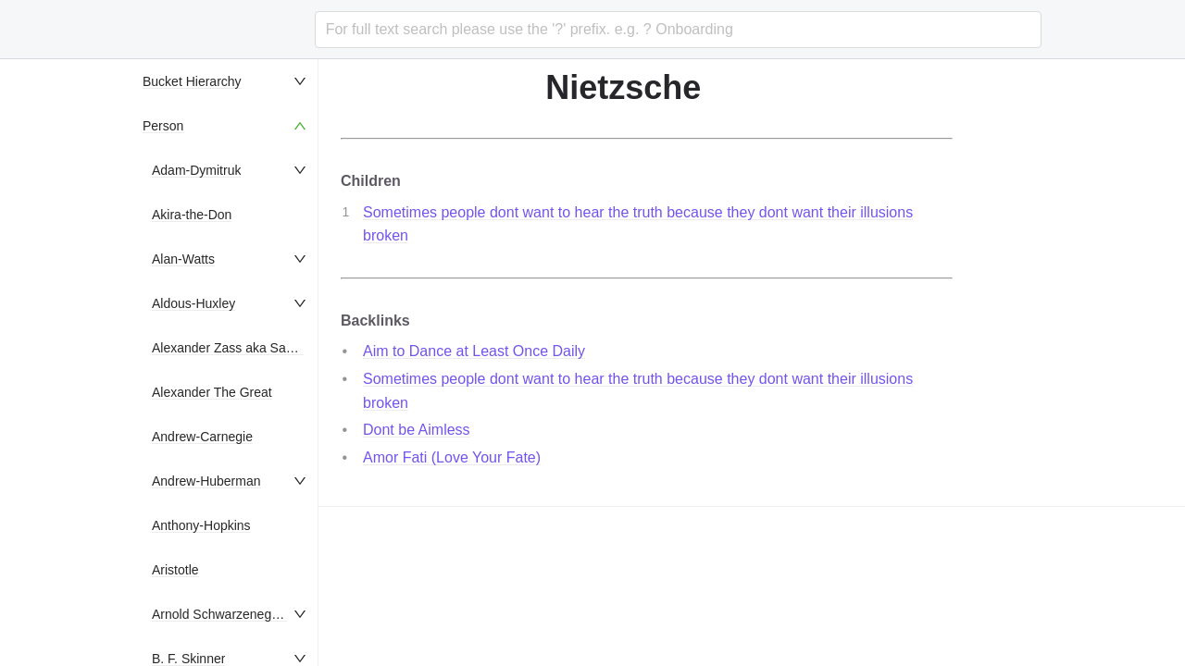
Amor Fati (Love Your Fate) (452, 457)
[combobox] (678, 29)
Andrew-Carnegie (202, 436)
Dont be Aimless (416, 430)
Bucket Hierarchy (192, 81)
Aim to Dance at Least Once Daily (474, 351)
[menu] (225, 362)
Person (163, 125)
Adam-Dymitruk (196, 170)
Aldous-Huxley (193, 303)
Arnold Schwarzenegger (221, 614)
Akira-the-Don (191, 214)
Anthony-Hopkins (201, 525)
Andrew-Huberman (206, 481)
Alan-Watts (183, 259)
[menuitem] (225, 81)
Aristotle (175, 569)
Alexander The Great (212, 392)
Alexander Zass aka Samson (235, 347)
